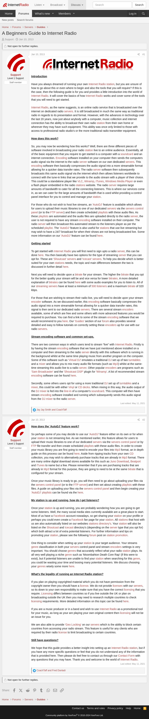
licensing (129, 589)
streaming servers (46, 286)
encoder (36, 301)
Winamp (89, 181)
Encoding (61, 157)
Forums (23, 13)
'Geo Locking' (73, 624)
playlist (48, 227)
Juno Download (119, 461)
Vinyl (71, 387)
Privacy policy (115, 708)
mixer (42, 363)
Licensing (47, 593)
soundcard (126, 154)
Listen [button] (39, 4)
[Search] (143, 13)
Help (128, 708)
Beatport (135, 461)
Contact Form (126, 655)
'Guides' (79, 321)
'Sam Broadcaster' (42, 371)
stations (80, 185)
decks (86, 387)
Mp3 (115, 363)
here (100, 235)
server (83, 161)
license (84, 585)
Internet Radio (97, 84)
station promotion (117, 535)
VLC (80, 181)
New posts (8, 19)
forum (105, 321)
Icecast (69, 527)
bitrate (78, 274)
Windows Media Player (119, 181)
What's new (42, 13)
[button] (53, 13)
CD (80, 387)
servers (68, 111)
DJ (110, 360)
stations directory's (100, 523)
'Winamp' (101, 371)
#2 (143, 419)
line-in (67, 391)
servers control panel (123, 442)
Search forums (25, 19)
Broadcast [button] (57, 4)
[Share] (138, 54)
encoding (36, 165)
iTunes (100, 181)
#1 (143, 54)
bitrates (113, 278)
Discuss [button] (77, 4)
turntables (134, 360)
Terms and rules (96, 708)
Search (139, 4)
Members (65, 13)
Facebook (59, 515)
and (51, 409)
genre (34, 546)
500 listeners (99, 286)
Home (9, 13)
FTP (52, 212)
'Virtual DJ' (74, 360)
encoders (127, 309)
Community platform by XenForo (74, 715)
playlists (103, 212)
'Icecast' (87, 259)
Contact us (78, 708)
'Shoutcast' (59, 259)
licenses (118, 585)
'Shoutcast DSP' (73, 371)
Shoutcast (53, 527)
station (110, 84)
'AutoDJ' (97, 204)
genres (72, 550)
